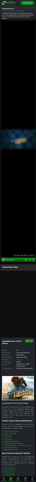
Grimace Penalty (9, 454)
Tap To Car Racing (10, 417)
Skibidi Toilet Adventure (12, 466)
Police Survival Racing (11, 415)
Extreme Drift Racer (10, 431)
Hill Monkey (7, 419)
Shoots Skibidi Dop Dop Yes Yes (14, 462)
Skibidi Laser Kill (9, 458)
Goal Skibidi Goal (9, 460)
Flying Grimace (9, 456)
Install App (27, 3)
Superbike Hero (8, 244)
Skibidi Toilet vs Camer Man (13, 464)
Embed (29, 325)
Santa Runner (8, 470)
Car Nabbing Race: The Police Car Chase (17, 429)
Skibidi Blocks (8, 468)
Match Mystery (9, 452)
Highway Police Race (11, 433)
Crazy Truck (8, 421)
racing (19, 343)
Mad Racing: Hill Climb (11, 425)
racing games (29, 410)
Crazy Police (8, 423)
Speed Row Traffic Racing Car (14, 427)
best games (21, 440)
